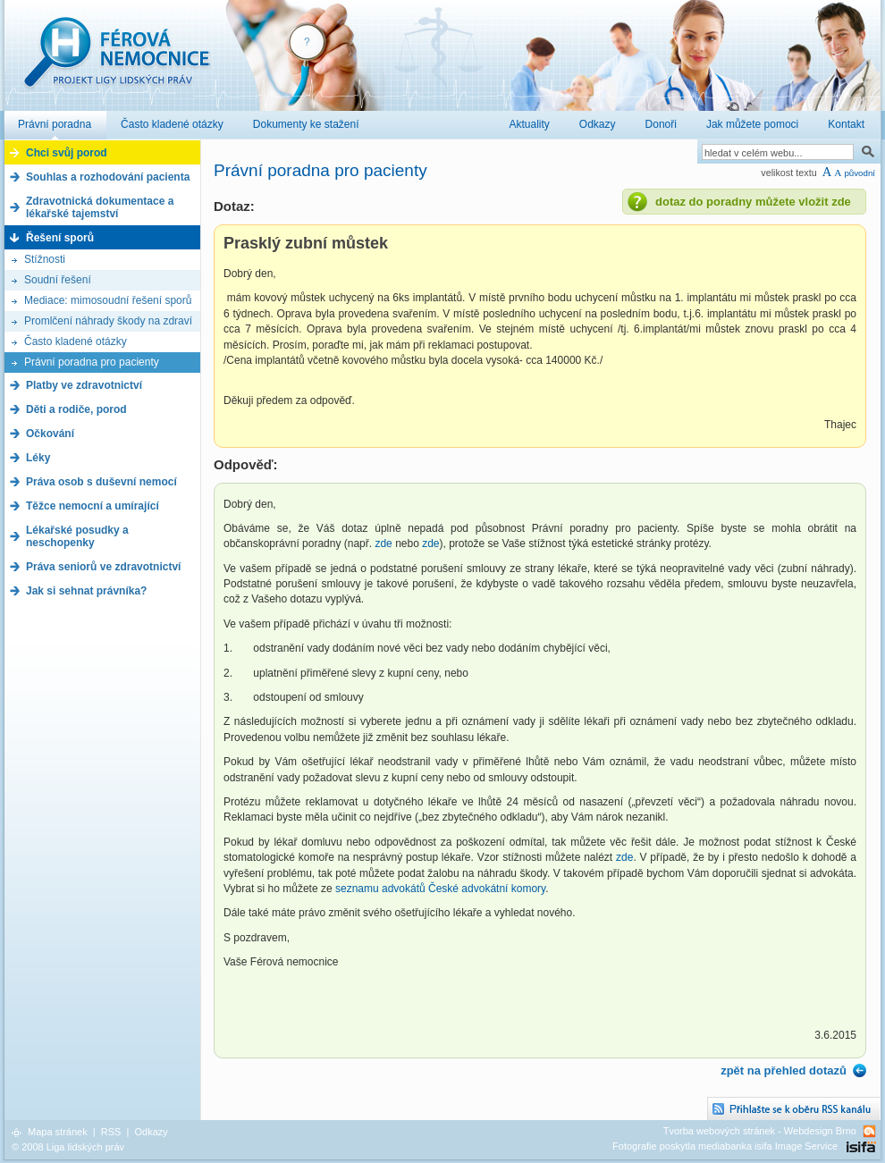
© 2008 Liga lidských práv (68, 1147)
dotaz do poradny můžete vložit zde (753, 201)
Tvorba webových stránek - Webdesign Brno (759, 1130)
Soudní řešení (57, 280)
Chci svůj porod (66, 153)
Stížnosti (44, 259)
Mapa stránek (58, 1131)
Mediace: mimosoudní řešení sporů (107, 300)
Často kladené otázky (75, 341)
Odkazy (150, 1131)
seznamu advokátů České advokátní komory (440, 888)
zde (383, 543)
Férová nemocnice (116, 61)
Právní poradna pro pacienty (91, 362)
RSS (111, 1131)
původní (859, 173)
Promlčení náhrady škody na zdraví (108, 321)
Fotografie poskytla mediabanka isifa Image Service (725, 1146)
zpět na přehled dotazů (784, 1070)
